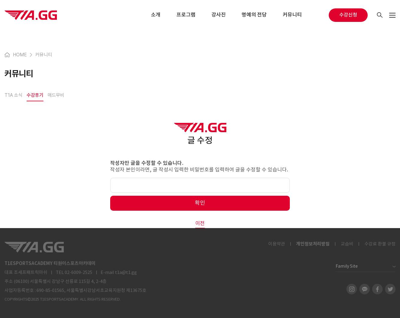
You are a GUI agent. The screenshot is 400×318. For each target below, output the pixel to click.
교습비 (347, 244)
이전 (200, 224)
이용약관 (276, 244)
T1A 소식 (13, 95)
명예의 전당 (254, 15)
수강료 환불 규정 (380, 244)
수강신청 (348, 15)
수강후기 (35, 95)
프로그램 (186, 15)
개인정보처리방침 (313, 244)
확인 (200, 203)
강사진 (218, 15)
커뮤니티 (292, 15)
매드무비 (56, 95)
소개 (155, 15)
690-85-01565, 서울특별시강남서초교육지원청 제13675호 (91, 290)
